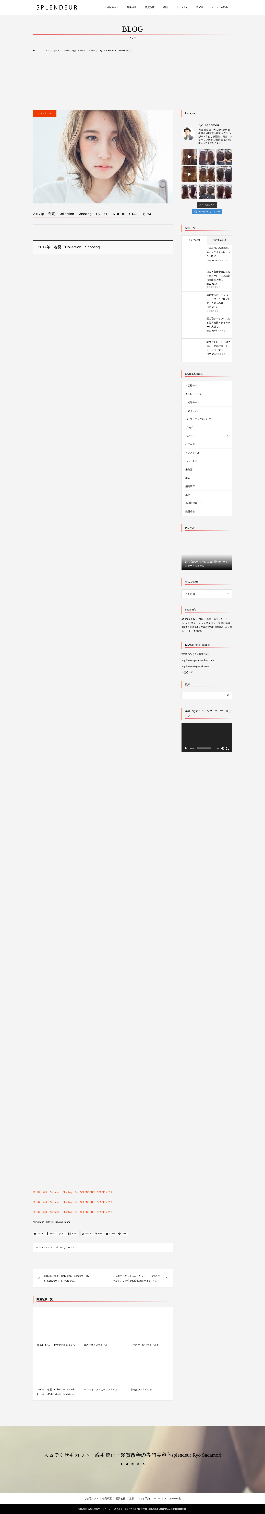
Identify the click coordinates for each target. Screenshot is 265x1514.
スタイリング (192, 410)
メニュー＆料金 (219, 7)
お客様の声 (191, 385)
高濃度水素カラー (194, 503)
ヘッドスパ (191, 461)
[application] (207, 737)
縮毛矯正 (132, 7)
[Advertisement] (132, 81)
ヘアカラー (191, 436)
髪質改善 (149, 7)
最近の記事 (194, 240)
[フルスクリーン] (228, 748)
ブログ (188, 427)
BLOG (199, 7)
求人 (187, 478)
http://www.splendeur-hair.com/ (198, 660)
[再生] (186, 748)
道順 (165, 7)
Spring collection (66, 1247)
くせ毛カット (111, 7)
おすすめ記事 (219, 240)
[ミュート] (222, 748)
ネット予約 (182, 7)
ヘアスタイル (45, 113)
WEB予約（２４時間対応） (196, 654)
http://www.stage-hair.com (195, 666)
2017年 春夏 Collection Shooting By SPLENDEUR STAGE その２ (73, 1202)
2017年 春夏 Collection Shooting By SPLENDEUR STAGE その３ (73, 1212)
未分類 (188, 469)
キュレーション (193, 394)
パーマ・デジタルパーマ (198, 419)
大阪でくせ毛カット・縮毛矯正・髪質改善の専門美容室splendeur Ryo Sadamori (132, 1455)
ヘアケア (190, 444)
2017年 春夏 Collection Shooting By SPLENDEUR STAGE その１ (73, 1192)
